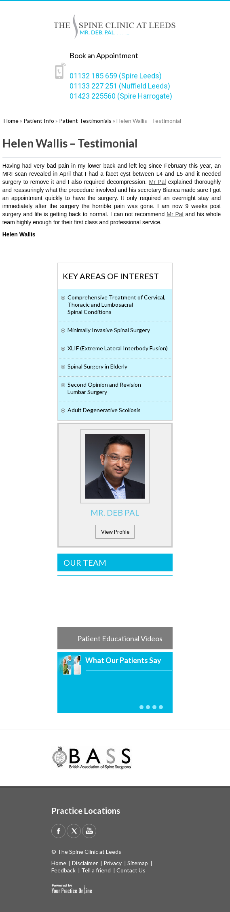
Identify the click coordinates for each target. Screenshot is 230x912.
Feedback (63, 870)
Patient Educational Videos (119, 638)
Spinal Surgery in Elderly (97, 366)
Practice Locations (85, 810)
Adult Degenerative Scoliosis (104, 410)
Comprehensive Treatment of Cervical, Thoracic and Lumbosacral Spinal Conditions (116, 304)
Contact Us (131, 870)
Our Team (84, 562)
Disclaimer (85, 862)
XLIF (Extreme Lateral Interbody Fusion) (118, 348)
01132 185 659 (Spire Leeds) (116, 76)
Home (58, 862)
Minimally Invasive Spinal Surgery (109, 329)
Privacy (112, 862)
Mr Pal (157, 182)
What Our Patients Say (123, 660)
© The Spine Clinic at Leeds (86, 851)
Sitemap (137, 862)
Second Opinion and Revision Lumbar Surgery (104, 388)
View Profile (115, 532)
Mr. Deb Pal (115, 512)
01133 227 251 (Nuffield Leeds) (120, 86)
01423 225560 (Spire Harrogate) (121, 96)
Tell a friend (96, 870)
